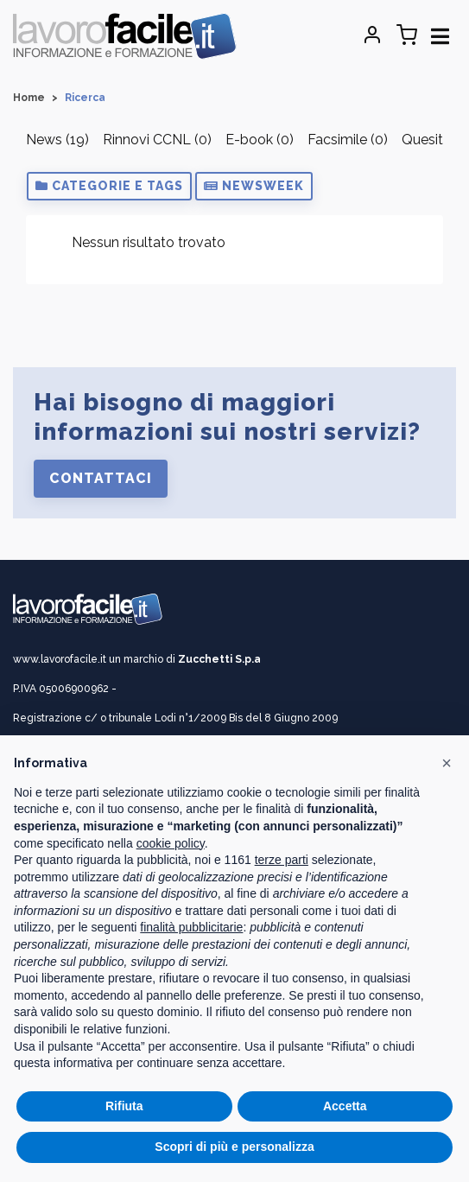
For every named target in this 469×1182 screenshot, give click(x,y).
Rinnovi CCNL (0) (157, 139)
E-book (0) (259, 139)
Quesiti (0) (434, 139)
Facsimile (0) (347, 139)
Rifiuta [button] (124, 1106)
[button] (109, 186)
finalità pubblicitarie (191, 927)
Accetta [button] (345, 1106)
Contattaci (100, 478)
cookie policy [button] (170, 843)
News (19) (57, 139)
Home (29, 98)
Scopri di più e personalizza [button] (234, 1146)
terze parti (281, 860)
